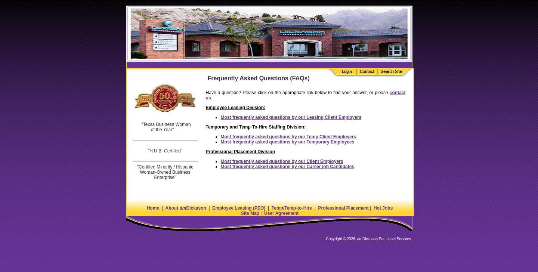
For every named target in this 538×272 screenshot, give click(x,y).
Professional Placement (343, 208)
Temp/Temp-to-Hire (292, 208)
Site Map (250, 213)
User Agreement (281, 213)
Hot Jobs (383, 208)
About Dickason (185, 208)
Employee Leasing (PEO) (238, 208)
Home (153, 208)
